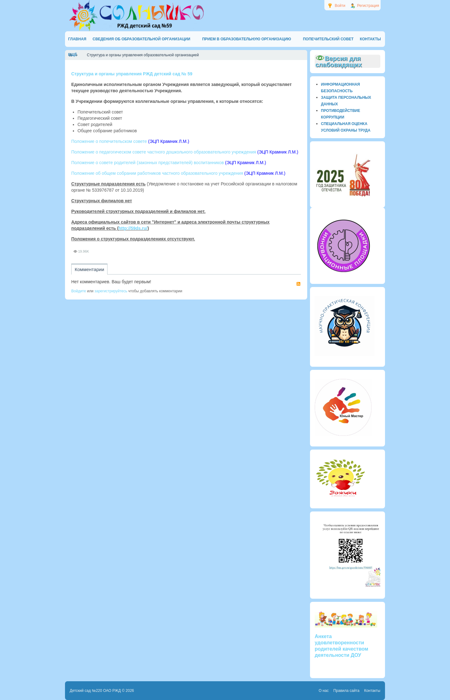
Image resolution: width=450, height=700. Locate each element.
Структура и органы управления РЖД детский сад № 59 (131, 73)
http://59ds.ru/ (133, 228)
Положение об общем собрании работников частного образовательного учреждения (157, 173)
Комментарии (89, 269)
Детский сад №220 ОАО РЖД (95, 690)
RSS (298, 284)
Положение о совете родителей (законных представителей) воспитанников (147, 162)
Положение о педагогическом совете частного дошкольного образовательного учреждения (163, 151)
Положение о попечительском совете (109, 141)
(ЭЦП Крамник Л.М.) (168, 141)
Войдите (78, 291)
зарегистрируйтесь (110, 291)
